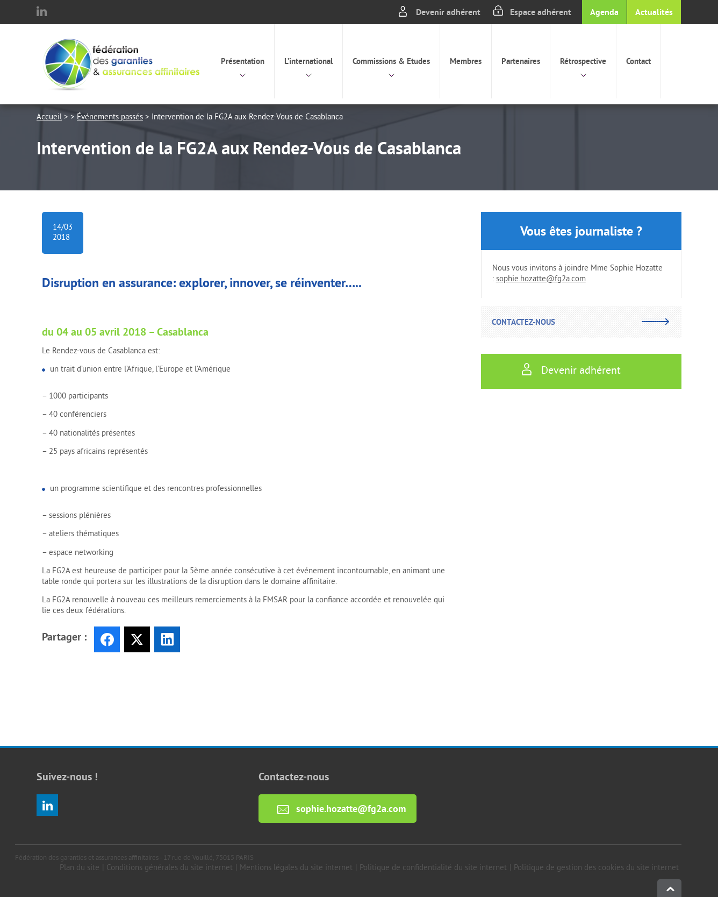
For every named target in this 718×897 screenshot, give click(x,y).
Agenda (604, 12)
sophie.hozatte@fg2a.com (541, 279)
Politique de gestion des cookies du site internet (596, 868)
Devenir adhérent (448, 12)
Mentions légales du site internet (296, 868)
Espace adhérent (540, 12)
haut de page (669, 888)
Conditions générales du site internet (169, 868)
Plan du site (79, 868)
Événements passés (110, 117)
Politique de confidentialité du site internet (433, 868)
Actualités (654, 12)
